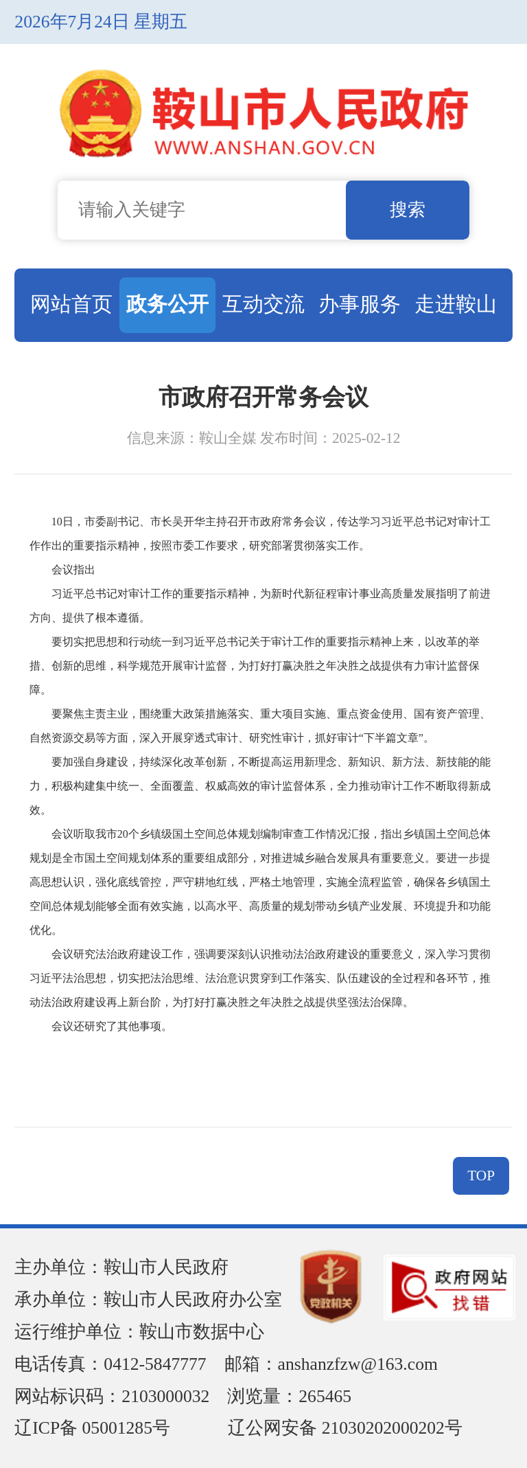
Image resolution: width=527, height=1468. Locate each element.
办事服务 (359, 304)
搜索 (407, 210)
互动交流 (263, 304)
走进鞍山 (455, 304)
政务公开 (167, 304)
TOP (481, 1175)
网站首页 (71, 304)
